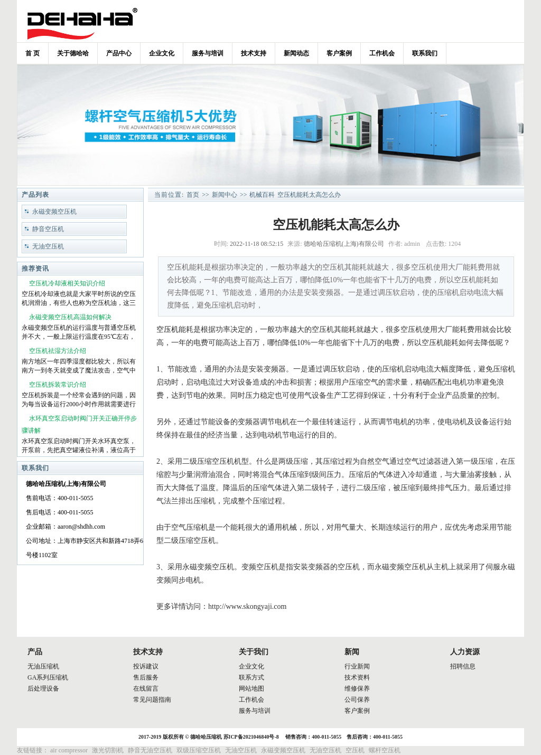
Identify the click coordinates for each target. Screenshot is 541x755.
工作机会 (382, 53)
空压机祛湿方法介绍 (57, 351)
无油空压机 (48, 246)
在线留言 (145, 688)
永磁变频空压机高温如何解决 (70, 317)
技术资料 (357, 677)
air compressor (69, 750)
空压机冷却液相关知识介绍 (67, 283)
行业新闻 (357, 666)
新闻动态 (296, 53)
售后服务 (145, 677)
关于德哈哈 (73, 53)
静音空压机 (48, 229)
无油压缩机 (43, 666)
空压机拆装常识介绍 (57, 384)
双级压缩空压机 (198, 750)
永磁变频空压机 (54, 211)
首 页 (32, 53)
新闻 (351, 652)
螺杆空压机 (384, 750)
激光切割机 (108, 750)
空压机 (167, 329)
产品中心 (119, 53)
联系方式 (251, 677)
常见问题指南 (152, 699)
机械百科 (262, 194)
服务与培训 (207, 53)
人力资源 (465, 652)
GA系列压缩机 (47, 677)
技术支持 (253, 53)
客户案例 (339, 53)
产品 (34, 652)
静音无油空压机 (150, 750)
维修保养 (357, 688)
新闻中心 (224, 194)
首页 (192, 194)
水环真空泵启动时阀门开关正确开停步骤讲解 (79, 424)
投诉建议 (145, 666)
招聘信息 (462, 666)
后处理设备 (43, 688)
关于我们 (253, 652)
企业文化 (161, 53)
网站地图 (251, 688)
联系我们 (424, 53)
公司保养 (357, 699)
